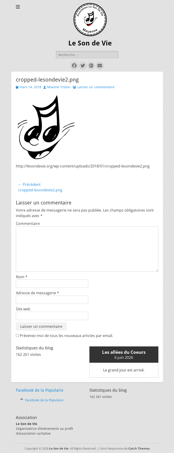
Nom (21, 276)
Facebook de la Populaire (39, 390)
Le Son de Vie (90, 43)
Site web (23, 308)
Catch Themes (139, 448)
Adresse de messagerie (37, 292)
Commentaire (28, 223)
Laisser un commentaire (95, 87)
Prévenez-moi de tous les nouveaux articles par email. (66, 335)
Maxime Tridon (58, 87)
